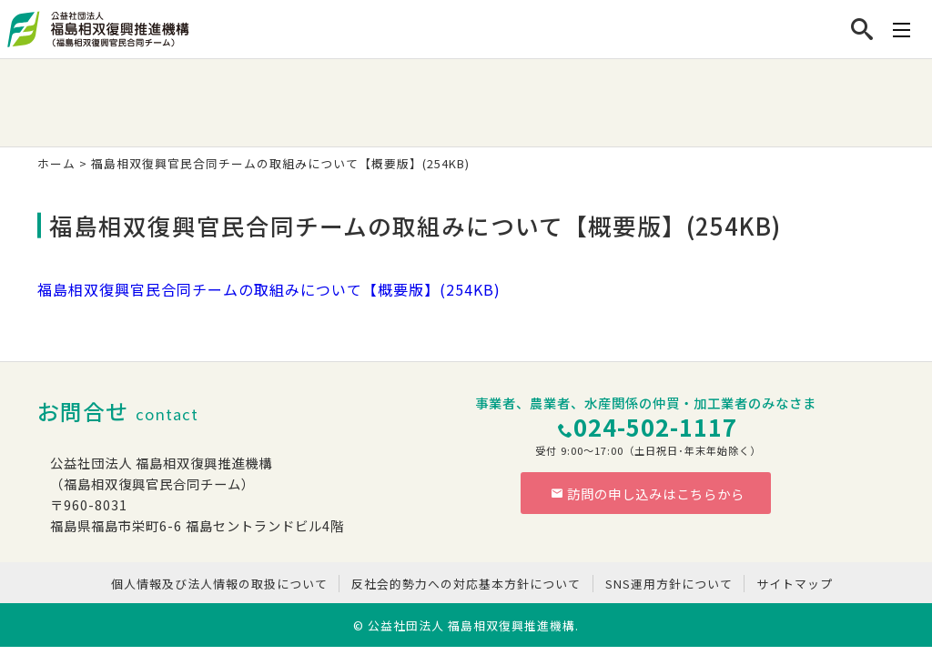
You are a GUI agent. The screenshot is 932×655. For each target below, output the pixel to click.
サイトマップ (794, 583)
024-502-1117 (655, 426)
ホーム (56, 163)
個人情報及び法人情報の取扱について (219, 583)
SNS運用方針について (669, 583)
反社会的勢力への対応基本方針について (466, 583)
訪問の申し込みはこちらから (648, 493)
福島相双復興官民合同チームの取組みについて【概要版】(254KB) (269, 289)
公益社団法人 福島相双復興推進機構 (471, 625)
